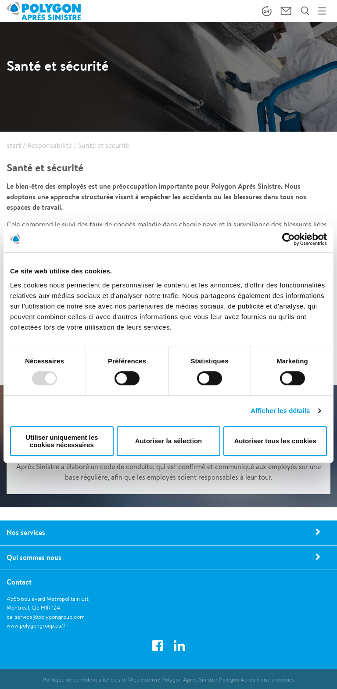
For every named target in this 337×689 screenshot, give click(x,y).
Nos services (26, 532)
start (14, 145)
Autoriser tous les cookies (275, 441)
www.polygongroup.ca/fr (37, 625)
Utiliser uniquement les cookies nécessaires (61, 441)
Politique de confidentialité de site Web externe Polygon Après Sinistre (130, 679)
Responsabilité (49, 145)
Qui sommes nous (34, 557)
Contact (19, 582)
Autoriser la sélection (168, 441)
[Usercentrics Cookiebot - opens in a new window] (288, 239)
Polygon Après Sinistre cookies (256, 679)
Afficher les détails (280, 410)
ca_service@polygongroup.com (46, 617)
